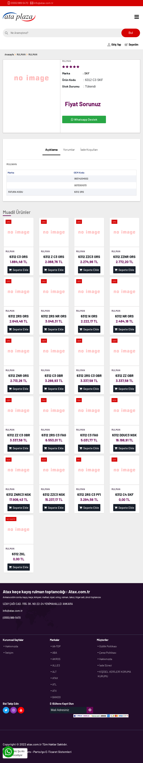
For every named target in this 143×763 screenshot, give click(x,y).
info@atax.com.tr (43, 2)
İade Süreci (105, 665)
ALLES (56, 665)
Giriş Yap (114, 44)
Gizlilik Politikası (108, 646)
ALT (54, 671)
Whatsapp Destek (84, 119)
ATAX (55, 678)
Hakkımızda (11, 646)
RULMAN (21, 54)
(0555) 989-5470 (19, 2)
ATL (54, 684)
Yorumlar (69, 149)
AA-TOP (56, 646)
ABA (54, 652)
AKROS (56, 659)
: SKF (86, 73)
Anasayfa (9, 54)
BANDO (56, 697)
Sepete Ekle (18, 269)
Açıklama (51, 149)
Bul (130, 32)
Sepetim (131, 44)
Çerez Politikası (107, 652)
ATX (54, 690)
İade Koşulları (89, 149)
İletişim (9, 652)
